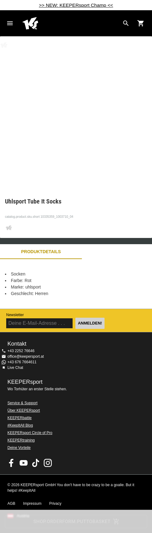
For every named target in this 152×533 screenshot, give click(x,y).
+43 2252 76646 (20, 351)
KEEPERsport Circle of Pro (29, 433)
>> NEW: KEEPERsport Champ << (76, 5)
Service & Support (22, 403)
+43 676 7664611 (22, 362)
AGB (11, 503)
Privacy (55, 503)
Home (71, 23)
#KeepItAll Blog (20, 425)
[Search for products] (126, 23)
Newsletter (15, 315)
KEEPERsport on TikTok (36, 463)
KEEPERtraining (21, 440)
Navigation (9, 23)
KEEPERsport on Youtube (24, 463)
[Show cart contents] (141, 23)
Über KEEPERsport (23, 410)
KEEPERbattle (19, 418)
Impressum (32, 503)
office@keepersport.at (25, 356)
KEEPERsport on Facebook (11, 463)
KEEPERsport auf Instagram (48, 463)
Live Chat (15, 367)
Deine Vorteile (19, 448)
